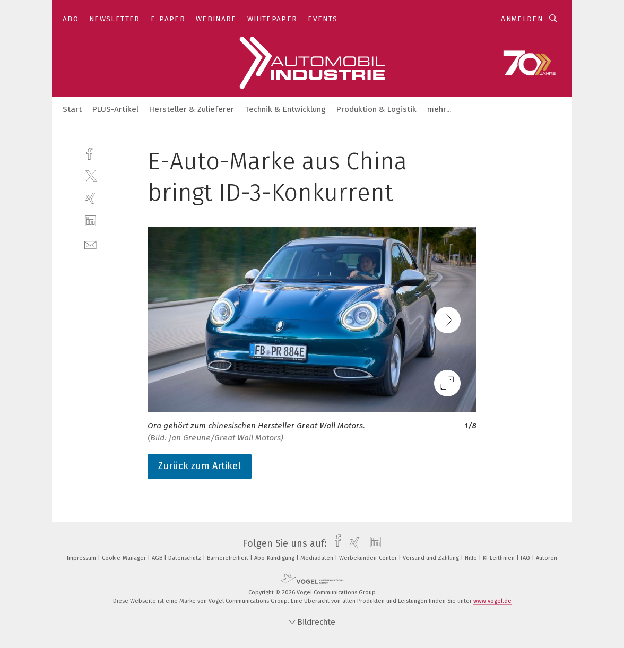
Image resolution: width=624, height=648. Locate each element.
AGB (158, 558)
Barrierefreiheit (228, 558)
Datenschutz (185, 558)
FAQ (526, 558)
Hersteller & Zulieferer (191, 109)
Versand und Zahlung (432, 558)
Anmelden (522, 18)
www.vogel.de (492, 601)
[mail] (90, 243)
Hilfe (472, 558)
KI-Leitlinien (499, 558)
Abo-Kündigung (275, 558)
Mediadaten (317, 558)
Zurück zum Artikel (199, 466)
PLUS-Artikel (115, 109)
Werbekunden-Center (368, 558)
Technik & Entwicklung (285, 109)
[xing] (90, 198)
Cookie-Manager (125, 558)
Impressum (82, 558)
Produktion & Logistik (376, 109)
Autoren (546, 558)
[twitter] (90, 175)
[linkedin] (90, 221)
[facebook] (90, 152)
